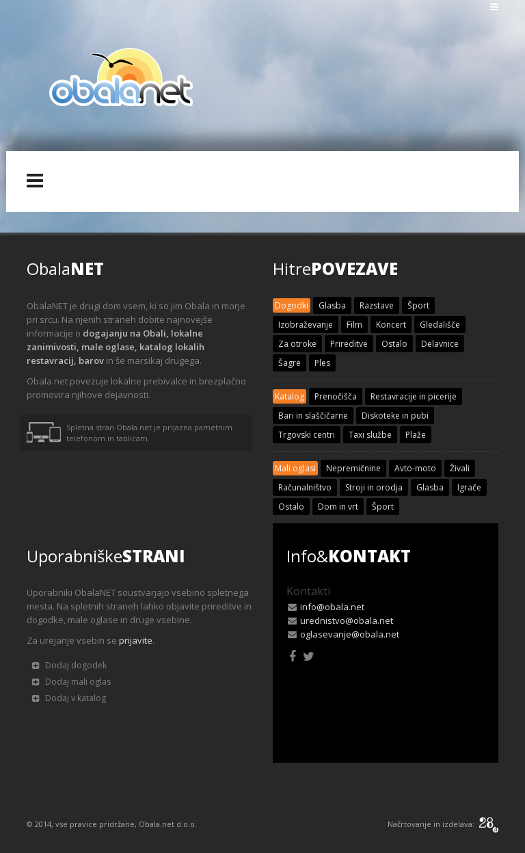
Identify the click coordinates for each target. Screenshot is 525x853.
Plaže (415, 435)
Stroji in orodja (374, 487)
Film (354, 324)
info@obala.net (332, 607)
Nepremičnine (353, 468)
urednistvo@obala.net (346, 620)
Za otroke (297, 344)
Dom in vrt (338, 506)
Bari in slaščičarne (313, 415)
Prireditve (349, 344)
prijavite (135, 640)
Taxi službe (370, 435)
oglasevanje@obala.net (349, 634)
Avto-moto (415, 468)
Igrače (469, 487)
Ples (322, 363)
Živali (460, 468)
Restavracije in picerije (414, 396)
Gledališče (440, 324)
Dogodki (291, 305)
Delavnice (440, 344)
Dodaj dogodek (69, 665)
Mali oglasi (295, 468)
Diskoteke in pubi (395, 415)
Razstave (377, 305)
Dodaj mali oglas (71, 681)
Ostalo (394, 344)
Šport (418, 305)
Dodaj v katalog (69, 698)
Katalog (289, 396)
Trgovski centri (306, 435)
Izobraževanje (305, 324)
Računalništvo (305, 487)
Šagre (289, 363)
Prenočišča (335, 396)
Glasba (332, 305)
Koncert (391, 324)
